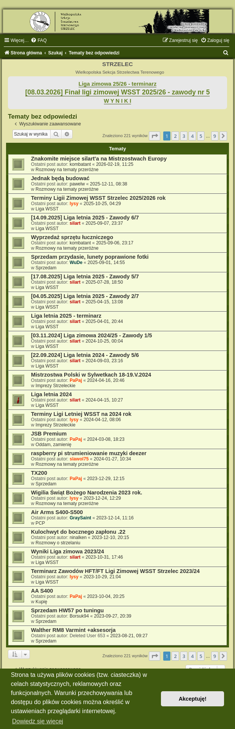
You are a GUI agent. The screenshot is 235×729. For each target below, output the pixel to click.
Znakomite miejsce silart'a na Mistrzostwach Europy (99, 159)
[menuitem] (38, 40)
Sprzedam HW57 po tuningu (67, 610)
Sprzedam (46, 267)
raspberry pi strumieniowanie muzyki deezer (89, 453)
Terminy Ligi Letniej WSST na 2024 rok (81, 414)
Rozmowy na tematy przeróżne (67, 169)
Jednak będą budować (60, 178)
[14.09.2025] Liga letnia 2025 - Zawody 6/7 (85, 218)
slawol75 (79, 459)
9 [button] (214, 136)
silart (75, 223)
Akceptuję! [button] (193, 699)
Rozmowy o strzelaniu (58, 542)
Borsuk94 (79, 616)
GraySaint (80, 517)
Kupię (41, 601)
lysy (74, 203)
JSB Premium (48, 434)
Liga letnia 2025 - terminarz (66, 316)
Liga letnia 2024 (51, 394)
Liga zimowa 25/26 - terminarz (117, 84)
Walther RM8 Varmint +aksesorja (73, 630)
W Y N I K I (117, 101)
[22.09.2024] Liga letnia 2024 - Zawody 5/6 (85, 355)
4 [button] (192, 136)
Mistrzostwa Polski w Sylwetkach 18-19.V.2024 (91, 375)
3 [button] (183, 136)
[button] (154, 136)
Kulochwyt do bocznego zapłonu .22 (78, 532)
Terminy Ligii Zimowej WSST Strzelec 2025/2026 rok (98, 198)
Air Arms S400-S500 (57, 512)
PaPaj (76, 380)
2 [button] (175, 136)
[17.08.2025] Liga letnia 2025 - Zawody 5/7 (85, 276)
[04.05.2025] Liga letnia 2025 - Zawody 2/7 (85, 296)
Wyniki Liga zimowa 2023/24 (67, 551)
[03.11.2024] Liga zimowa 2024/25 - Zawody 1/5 (91, 335)
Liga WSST (47, 209)
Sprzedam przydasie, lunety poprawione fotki (89, 257)
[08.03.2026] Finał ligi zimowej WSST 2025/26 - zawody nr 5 (117, 92)
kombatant (80, 164)
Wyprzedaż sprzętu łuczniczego (72, 237)
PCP (40, 523)
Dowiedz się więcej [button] (37, 721)
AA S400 (42, 591)
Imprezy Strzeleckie (56, 385)
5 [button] (200, 136)
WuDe (76, 262)
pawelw (77, 184)
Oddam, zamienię (53, 444)
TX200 (39, 473)
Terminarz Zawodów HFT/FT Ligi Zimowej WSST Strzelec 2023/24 (115, 571)
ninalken (78, 537)
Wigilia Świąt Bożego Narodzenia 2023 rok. (86, 493)
